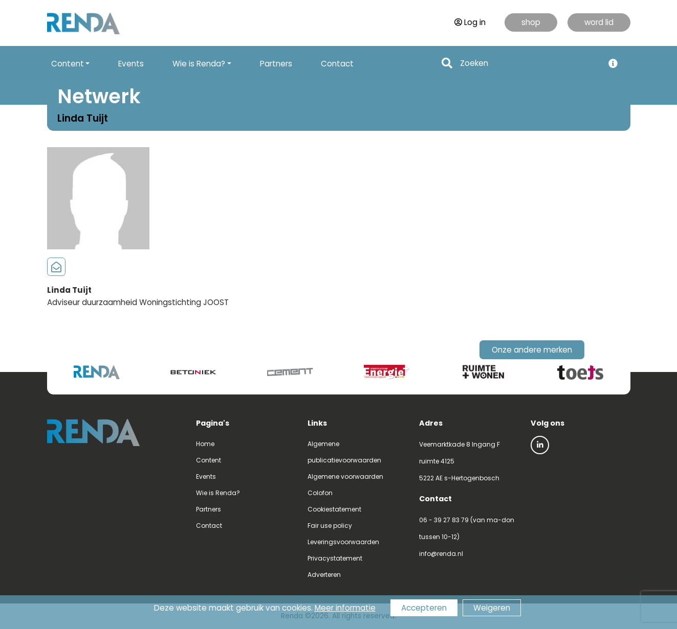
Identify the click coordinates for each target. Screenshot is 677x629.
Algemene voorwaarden (345, 476)
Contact (337, 63)
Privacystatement (335, 558)
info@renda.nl (441, 553)
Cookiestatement (334, 509)
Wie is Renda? (218, 492)
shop (530, 22)
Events (131, 63)
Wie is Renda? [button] (198, 63)
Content (208, 460)
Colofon (320, 492)
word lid (599, 22)
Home (205, 443)
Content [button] (67, 63)
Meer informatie (345, 607)
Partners (276, 63)
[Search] (528, 63)
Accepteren (424, 607)
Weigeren (491, 607)
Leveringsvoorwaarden (343, 542)
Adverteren (324, 574)
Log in (470, 22)
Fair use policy (330, 525)
